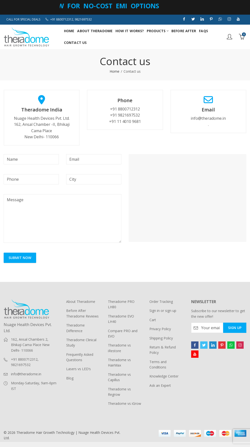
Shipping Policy (161, 338)
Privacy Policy (160, 329)
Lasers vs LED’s (78, 369)
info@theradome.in (26, 374)
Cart (152, 320)
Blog (69, 378)
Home (114, 71)
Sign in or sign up (162, 310)
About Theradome (80, 301)
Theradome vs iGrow (124, 403)
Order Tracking (161, 301)
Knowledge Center (163, 376)
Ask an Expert (160, 385)
